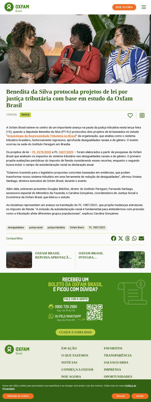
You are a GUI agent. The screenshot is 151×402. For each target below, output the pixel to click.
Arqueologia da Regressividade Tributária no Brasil (41, 136)
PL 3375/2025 (41, 152)
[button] (113, 238)
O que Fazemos (74, 355)
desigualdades (16, 227)
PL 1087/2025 (97, 227)
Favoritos (113, 348)
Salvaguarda (116, 362)
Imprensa (112, 369)
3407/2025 (66, 152)
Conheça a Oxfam (77, 369)
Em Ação (69, 348)
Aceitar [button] (140, 396)
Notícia (25, 114)
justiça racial (36, 227)
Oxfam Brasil (77, 227)
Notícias (69, 362)
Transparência (118, 355)
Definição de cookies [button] (18, 396)
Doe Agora (71, 376)
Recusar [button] (121, 396)
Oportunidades (118, 376)
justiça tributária (56, 227)
